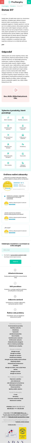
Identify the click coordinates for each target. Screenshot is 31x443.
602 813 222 (10, 408)
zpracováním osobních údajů (18, 255)
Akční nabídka (8, 119)
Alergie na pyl (15, 351)
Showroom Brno (15, 387)
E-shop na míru (12, 424)
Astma (16, 369)
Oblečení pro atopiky (8, 147)
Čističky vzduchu (23, 119)
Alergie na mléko (15, 353)
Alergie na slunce (15, 373)
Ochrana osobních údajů (15, 398)
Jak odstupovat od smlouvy (15, 383)
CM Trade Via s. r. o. (20, 412)
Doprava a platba (15, 379)
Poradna (13, 6)
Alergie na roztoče (15, 355)
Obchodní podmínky (15, 385)
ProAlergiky (5, 6)
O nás (15, 394)
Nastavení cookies (15, 400)
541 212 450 (21, 408)
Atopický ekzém (15, 361)
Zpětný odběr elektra (15, 389)
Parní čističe (8, 165)
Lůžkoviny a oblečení (23, 138)
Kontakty (15, 396)
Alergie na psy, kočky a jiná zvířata (15, 359)
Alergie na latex (15, 371)
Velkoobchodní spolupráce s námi (18, 417)
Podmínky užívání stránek (22, 421)
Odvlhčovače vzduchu (8, 128)
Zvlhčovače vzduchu (23, 128)
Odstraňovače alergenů (8, 157)
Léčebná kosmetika (23, 166)
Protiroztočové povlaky (8, 138)
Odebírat (15, 261)
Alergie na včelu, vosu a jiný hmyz (15, 367)
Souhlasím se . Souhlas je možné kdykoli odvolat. (15, 256)
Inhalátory (23, 146)
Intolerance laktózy (15, 357)
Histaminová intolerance (15, 363)
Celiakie (15, 365)
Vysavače (15, 331)
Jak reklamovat (15, 381)
